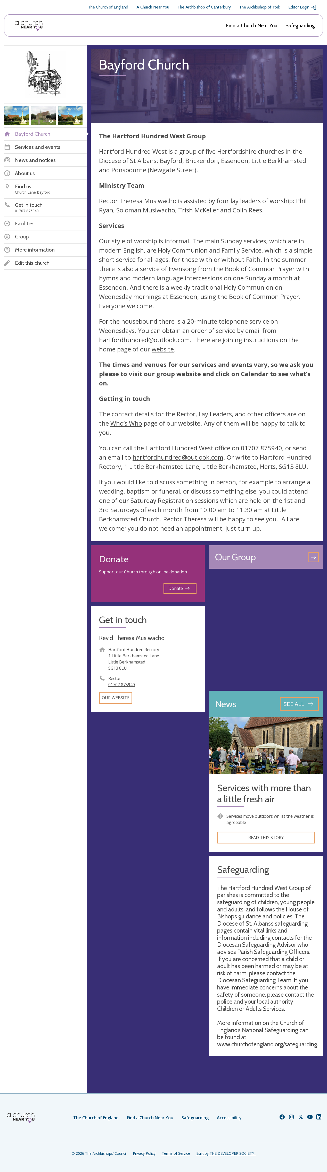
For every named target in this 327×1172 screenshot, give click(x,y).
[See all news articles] (299, 704)
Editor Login (302, 7)
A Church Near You (152, 7)
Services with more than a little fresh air (264, 793)
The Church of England (108, 7)
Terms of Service (176, 1153)
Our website (115, 698)
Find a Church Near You (251, 25)
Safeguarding (300, 25)
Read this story (266, 837)
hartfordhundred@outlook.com (144, 339)
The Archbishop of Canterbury (204, 7)
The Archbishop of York (259, 7)
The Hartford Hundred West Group (152, 136)
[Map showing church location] (266, 630)
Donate (179, 588)
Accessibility (229, 1118)
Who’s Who (126, 423)
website (163, 349)
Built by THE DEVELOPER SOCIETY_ (226, 1153)
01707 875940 (121, 684)
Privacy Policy (144, 1153)
